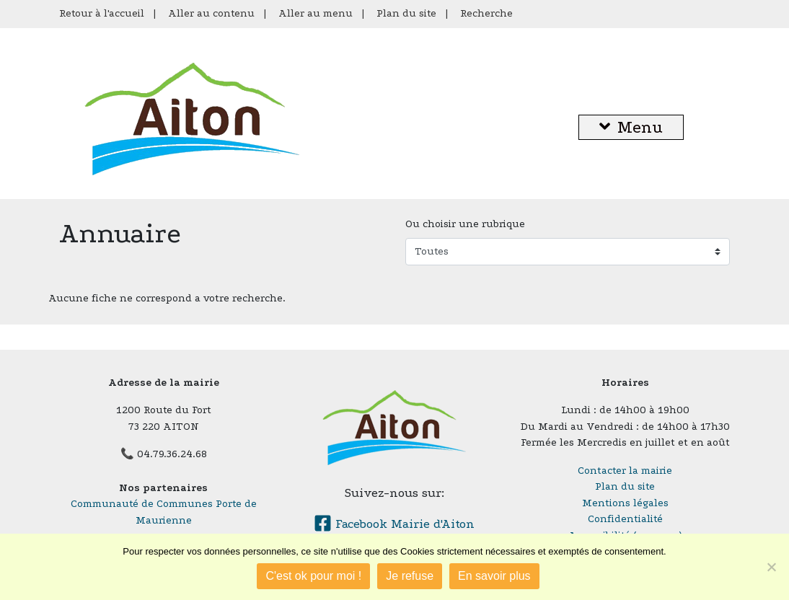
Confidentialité (625, 519)
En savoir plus (494, 576)
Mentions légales (625, 503)
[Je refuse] (771, 567)
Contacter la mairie (625, 470)
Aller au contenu (211, 13)
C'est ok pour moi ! (313, 576)
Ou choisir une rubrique (465, 224)
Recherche (486, 13)
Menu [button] (631, 127)
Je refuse (409, 576)
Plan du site (406, 13)
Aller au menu (315, 13)
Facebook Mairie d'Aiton (394, 524)
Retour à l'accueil (101, 13)
